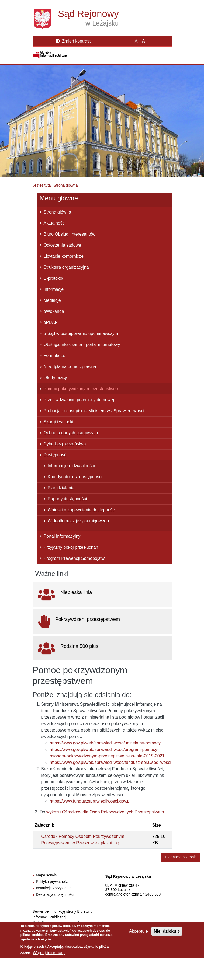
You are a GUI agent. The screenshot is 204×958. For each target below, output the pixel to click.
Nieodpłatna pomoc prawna (70, 366)
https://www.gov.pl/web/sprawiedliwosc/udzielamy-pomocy (105, 743)
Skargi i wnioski (58, 421)
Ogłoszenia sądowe (62, 245)
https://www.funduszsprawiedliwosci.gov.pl (90, 801)
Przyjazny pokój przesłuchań (71, 547)
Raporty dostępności (67, 499)
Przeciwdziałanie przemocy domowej (79, 399)
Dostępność (55, 455)
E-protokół (53, 278)
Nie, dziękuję (167, 931)
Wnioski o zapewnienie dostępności (82, 510)
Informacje (54, 289)
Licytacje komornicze (64, 256)
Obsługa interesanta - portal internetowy (82, 344)
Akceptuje (138, 931)
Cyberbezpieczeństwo (65, 444)
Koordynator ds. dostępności (75, 476)
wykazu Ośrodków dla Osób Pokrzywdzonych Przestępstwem (105, 812)
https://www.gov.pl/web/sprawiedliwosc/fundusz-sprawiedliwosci (110, 762)
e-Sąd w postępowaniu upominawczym (81, 333)
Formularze (54, 355)
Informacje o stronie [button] (180, 857)
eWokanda (54, 311)
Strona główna (57, 212)
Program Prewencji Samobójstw (74, 558)
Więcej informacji (49, 953)
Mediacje (52, 300)
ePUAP (51, 322)
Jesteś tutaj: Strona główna (55, 185)
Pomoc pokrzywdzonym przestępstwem (81, 388)
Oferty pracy (55, 377)
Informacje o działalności (71, 465)
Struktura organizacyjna (66, 267)
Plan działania (61, 487)
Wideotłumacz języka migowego (78, 521)
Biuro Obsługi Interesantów (69, 234)
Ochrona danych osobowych (71, 433)
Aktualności (55, 223)
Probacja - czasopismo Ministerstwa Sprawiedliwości (94, 410)
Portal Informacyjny (62, 536)
